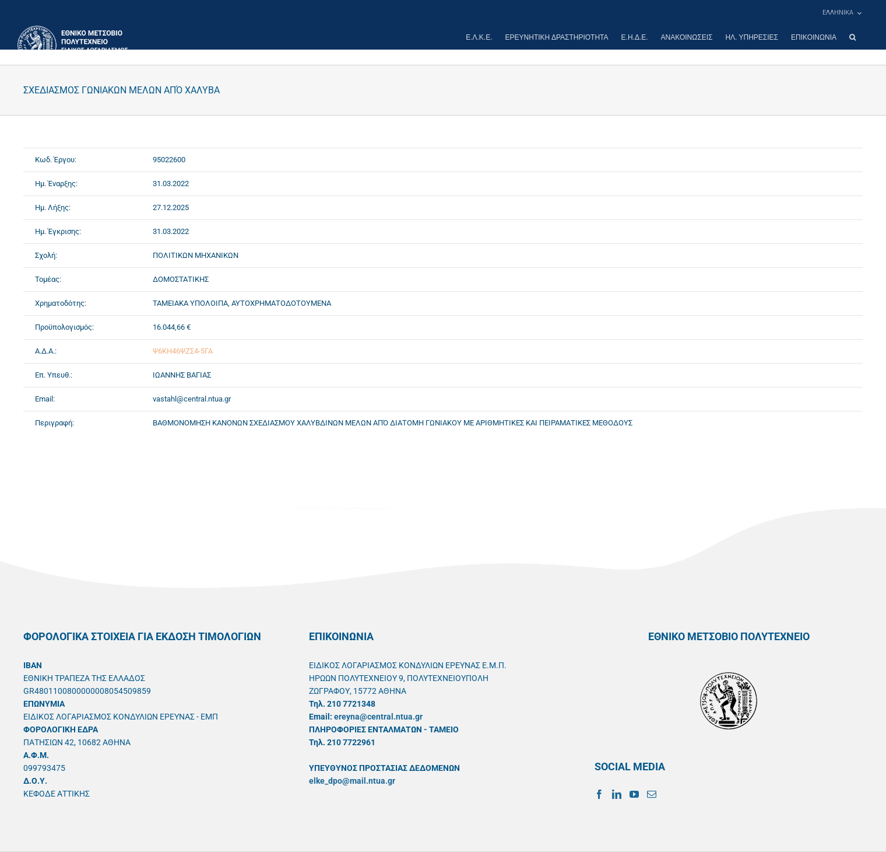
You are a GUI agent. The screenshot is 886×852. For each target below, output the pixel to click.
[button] (852, 37)
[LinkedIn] (616, 794)
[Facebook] (599, 794)
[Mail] (651, 794)
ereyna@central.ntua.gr (378, 716)
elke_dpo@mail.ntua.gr (352, 780)
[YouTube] (634, 794)
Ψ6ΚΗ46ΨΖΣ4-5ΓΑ (183, 351)
